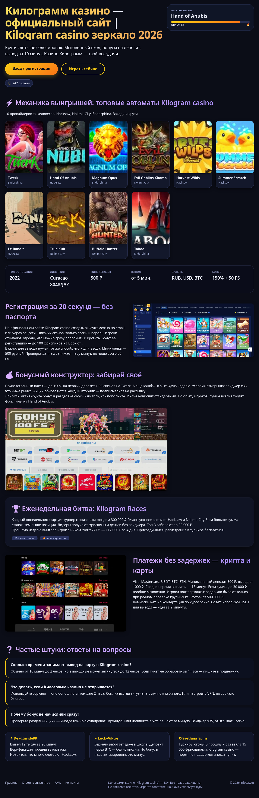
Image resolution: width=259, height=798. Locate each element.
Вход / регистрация (32, 68)
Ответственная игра (36, 783)
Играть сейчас (86, 69)
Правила (11, 783)
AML (58, 783)
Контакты (72, 783)
